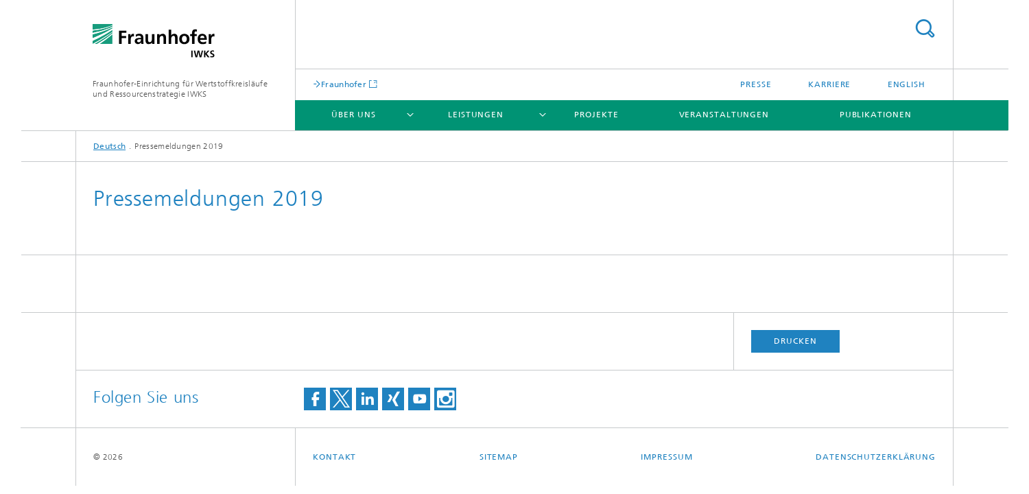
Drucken (795, 341)
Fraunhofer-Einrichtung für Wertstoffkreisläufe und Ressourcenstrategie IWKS (180, 89)
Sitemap (499, 457)
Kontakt (334, 457)
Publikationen (876, 114)
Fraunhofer (343, 84)
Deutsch (109, 146)
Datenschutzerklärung (876, 457)
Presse (755, 84)
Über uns (353, 114)
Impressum (666, 457)
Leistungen (476, 114)
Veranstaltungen (724, 114)
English (906, 84)
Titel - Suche (925, 28)
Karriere (829, 84)
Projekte (596, 114)
